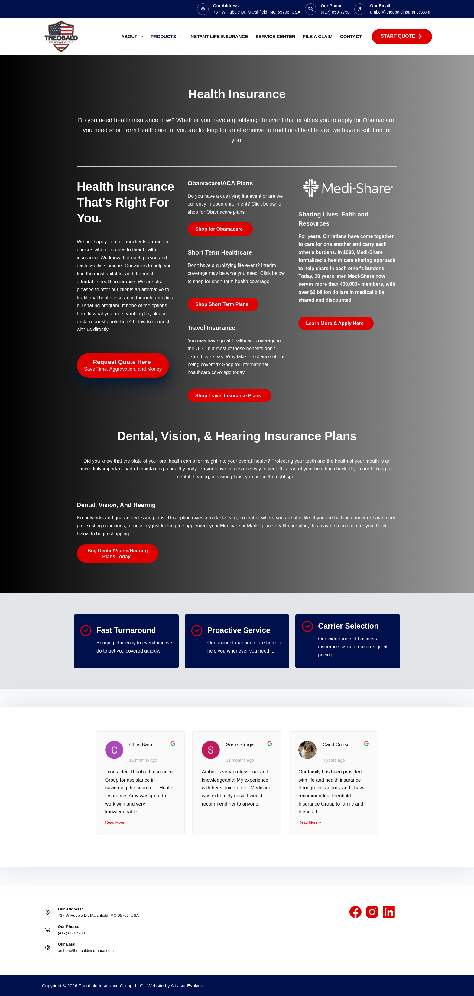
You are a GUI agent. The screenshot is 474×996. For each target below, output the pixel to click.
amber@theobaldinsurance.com (400, 12)
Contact (351, 36)
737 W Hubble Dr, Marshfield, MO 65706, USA (256, 12)
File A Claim (318, 36)
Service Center (275, 36)
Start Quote (402, 36)
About (133, 36)
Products (167, 36)
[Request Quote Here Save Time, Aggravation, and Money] (123, 365)
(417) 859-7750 (335, 12)
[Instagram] (372, 912)
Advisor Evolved (187, 985)
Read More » (116, 822)
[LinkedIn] (389, 912)
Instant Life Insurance (218, 36)
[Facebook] (355, 912)
